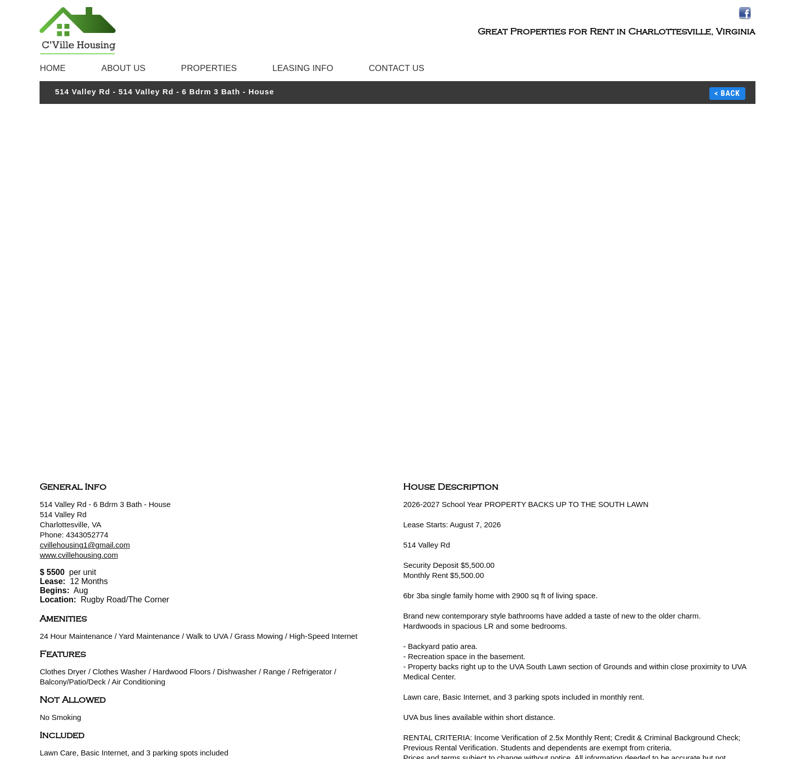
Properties (209, 68)
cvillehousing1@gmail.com (85, 544)
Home (52, 68)
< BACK (727, 93)
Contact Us (396, 68)
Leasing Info (302, 68)
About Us (123, 68)
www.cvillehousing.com (79, 555)
